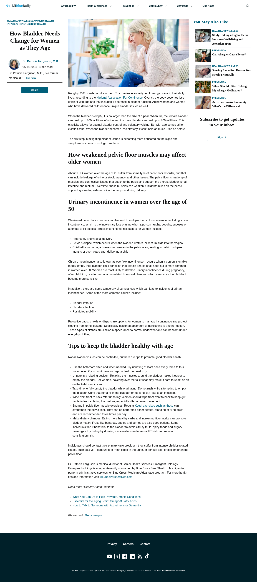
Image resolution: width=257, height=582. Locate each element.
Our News (208, 6)
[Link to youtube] (109, 557)
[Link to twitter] (117, 557)
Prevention (130, 6)
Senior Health (37, 24)
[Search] (247, 6)
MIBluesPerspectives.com (116, 476)
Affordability (68, 6)
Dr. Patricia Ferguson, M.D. (40, 61)
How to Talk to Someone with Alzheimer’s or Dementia (106, 505)
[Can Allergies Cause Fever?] (203, 55)
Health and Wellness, (20, 21)
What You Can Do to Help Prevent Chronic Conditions (106, 496)
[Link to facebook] (125, 557)
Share (34, 90)
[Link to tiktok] (148, 557)
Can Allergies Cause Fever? (229, 54)
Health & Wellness (98, 6)
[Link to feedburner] (140, 557)
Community (157, 6)
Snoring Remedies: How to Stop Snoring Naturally (231, 72)
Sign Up (222, 137)
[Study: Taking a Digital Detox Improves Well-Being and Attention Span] (203, 35)
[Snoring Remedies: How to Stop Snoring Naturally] (203, 71)
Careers (128, 543)
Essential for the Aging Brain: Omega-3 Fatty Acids (104, 501)
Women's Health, (44, 21)
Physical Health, (17, 24)
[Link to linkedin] (132, 557)
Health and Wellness (225, 31)
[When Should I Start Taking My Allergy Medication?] (203, 87)
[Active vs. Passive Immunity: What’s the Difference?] (203, 102)
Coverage (184, 6)
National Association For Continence (120, 97)
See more (31, 78)
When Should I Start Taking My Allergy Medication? (229, 88)
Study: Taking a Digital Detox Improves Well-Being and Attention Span (230, 39)
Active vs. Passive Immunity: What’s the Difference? (229, 104)
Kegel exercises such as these (154, 405)
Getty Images (93, 515)
